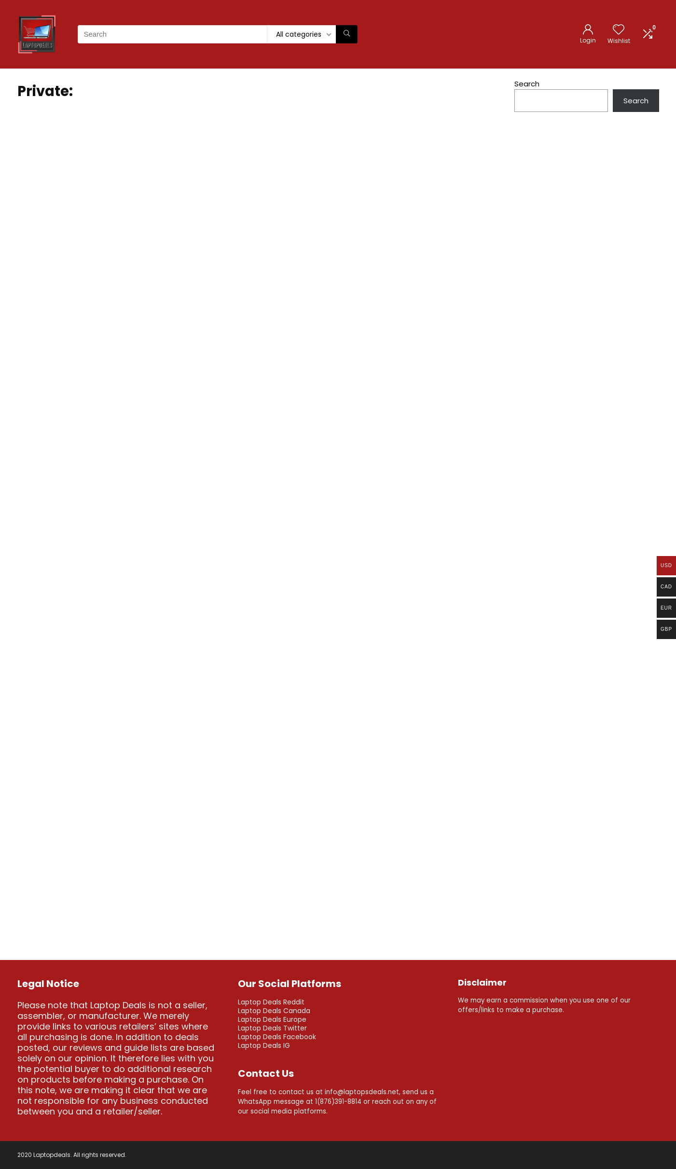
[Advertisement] (586, 378)
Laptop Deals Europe (272, 1019)
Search (526, 84)
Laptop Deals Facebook (277, 1037)
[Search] (347, 34)
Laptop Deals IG (264, 1045)
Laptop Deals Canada (274, 1011)
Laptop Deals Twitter (272, 1028)
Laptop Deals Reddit (271, 1002)
